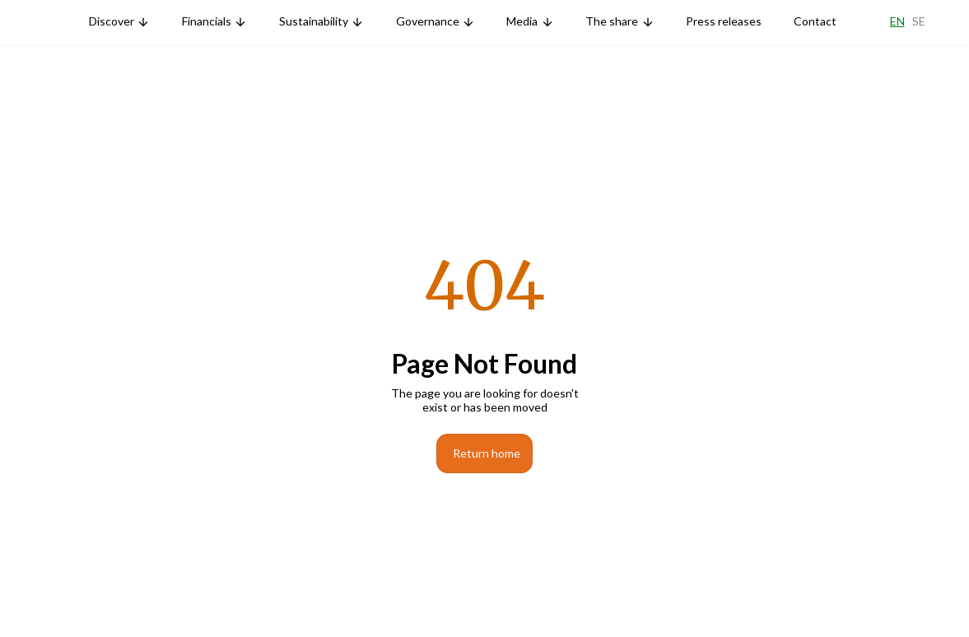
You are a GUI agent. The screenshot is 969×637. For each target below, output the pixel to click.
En (897, 21)
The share (611, 21)
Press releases (724, 21)
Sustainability (313, 21)
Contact (815, 21)
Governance (427, 21)
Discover (111, 21)
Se (918, 21)
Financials (206, 21)
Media (522, 21)
